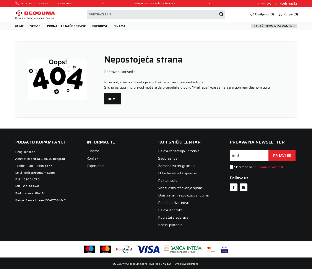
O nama (93, 151)
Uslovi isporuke (170, 210)
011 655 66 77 (64, 3)
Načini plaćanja (170, 225)
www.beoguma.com (134, 264)
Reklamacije (167, 180)
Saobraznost (168, 158)
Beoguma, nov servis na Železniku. (156, 3)
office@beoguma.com (39, 172)
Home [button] (112, 99)
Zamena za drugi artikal (177, 165)
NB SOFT (168, 264)
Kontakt (93, 158)
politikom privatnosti (268, 167)
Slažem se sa (259, 166)
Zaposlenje (95, 165)
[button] (288, 14)
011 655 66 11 (42, 3)
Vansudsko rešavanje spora (180, 188)
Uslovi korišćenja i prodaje (179, 151)
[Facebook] (233, 187)
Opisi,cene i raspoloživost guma (183, 195)
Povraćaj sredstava (173, 217)
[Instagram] (243, 187)
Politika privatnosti (173, 202)
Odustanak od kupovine (177, 173)
